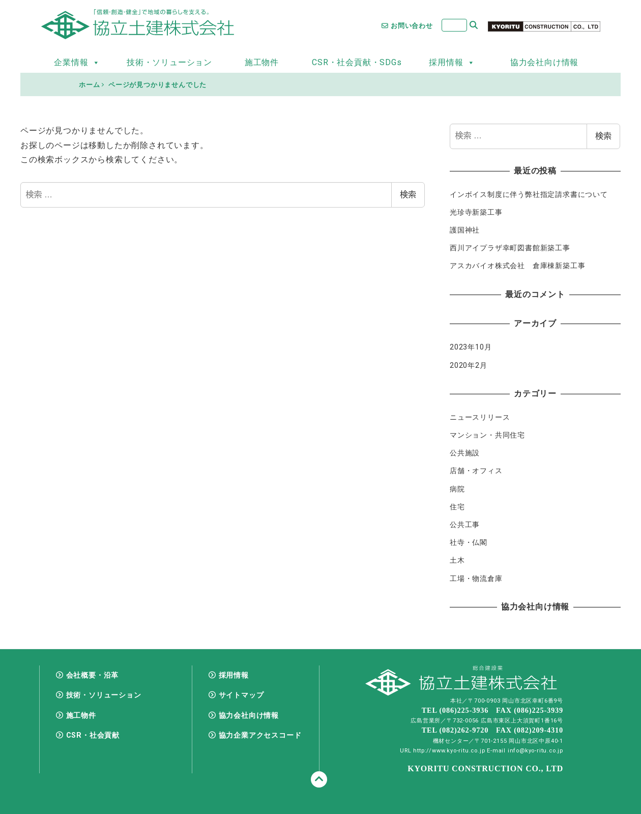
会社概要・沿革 (92, 675)
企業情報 (77, 62)
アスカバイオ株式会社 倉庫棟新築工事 (517, 265)
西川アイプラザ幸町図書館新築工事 (510, 248)
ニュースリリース (480, 417)
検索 (408, 194)
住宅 (457, 507)
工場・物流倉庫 (476, 578)
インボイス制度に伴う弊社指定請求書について (529, 194)
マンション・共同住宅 (487, 435)
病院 (457, 489)
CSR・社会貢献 (93, 735)
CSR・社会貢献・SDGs (356, 62)
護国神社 (465, 230)
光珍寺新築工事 (476, 212)
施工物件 (262, 62)
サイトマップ (241, 695)
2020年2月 (468, 365)
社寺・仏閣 (468, 542)
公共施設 (465, 453)
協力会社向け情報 (544, 62)
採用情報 (452, 62)
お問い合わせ (407, 26)
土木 (457, 560)
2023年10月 (470, 347)
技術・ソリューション (169, 62)
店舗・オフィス (476, 471)
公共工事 (465, 524)
